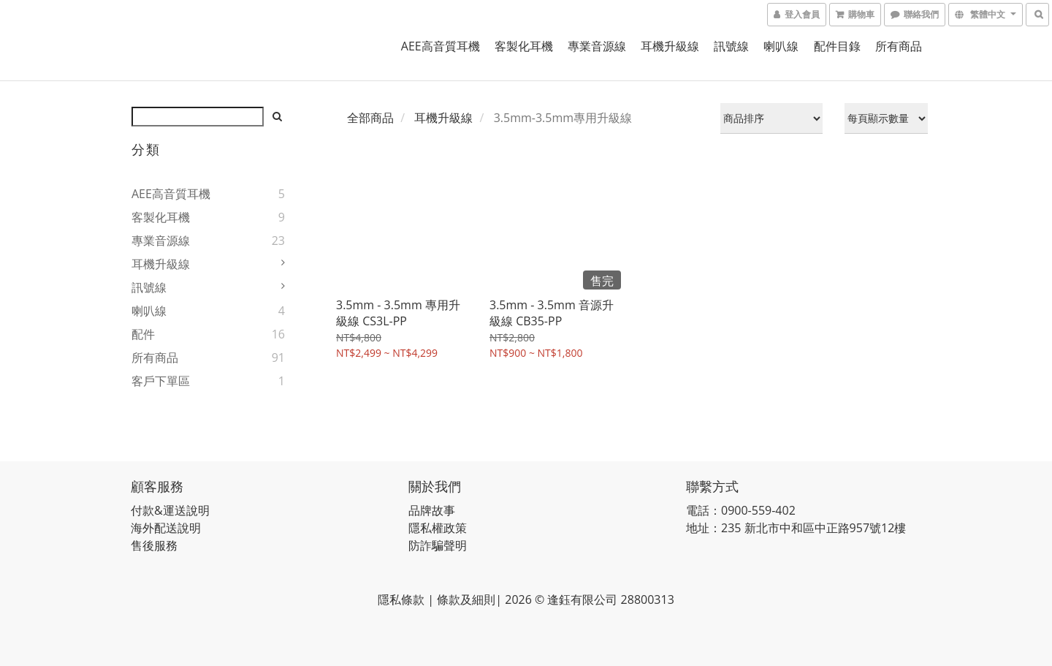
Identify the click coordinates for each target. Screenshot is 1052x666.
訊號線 (731, 46)
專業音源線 (597, 46)
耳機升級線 (670, 46)
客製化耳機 (524, 46)
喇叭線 (780, 46)
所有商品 (898, 46)
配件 (143, 334)
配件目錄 (837, 46)
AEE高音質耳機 (440, 46)
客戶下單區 (161, 381)
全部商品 (370, 118)
